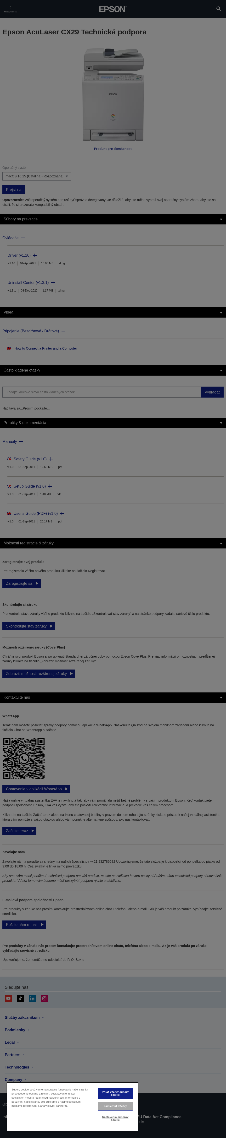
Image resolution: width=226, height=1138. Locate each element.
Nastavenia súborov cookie (115, 1118)
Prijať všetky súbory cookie (115, 1093)
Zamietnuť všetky (115, 1106)
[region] (72, 1106)
